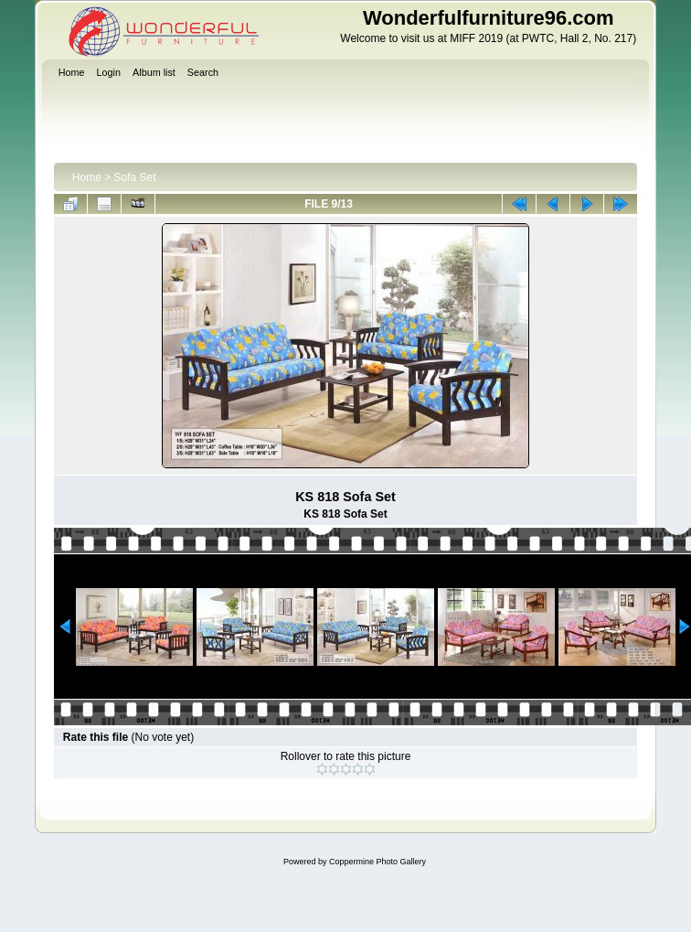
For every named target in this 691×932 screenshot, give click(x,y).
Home (86, 177)
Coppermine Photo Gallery (377, 861)
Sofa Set (135, 177)
